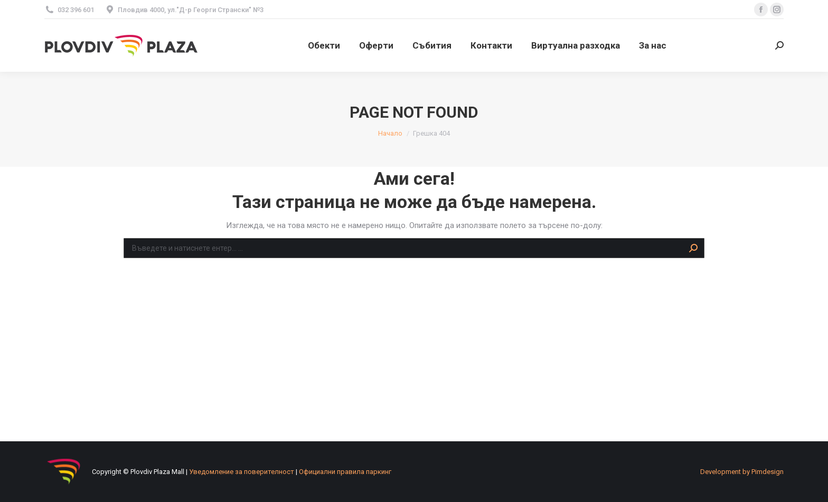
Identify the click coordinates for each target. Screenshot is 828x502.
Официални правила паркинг (345, 472)
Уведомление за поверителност (241, 472)
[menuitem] (324, 45)
